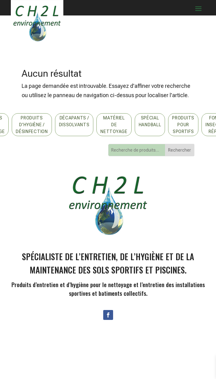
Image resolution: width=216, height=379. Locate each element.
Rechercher (179, 150)
